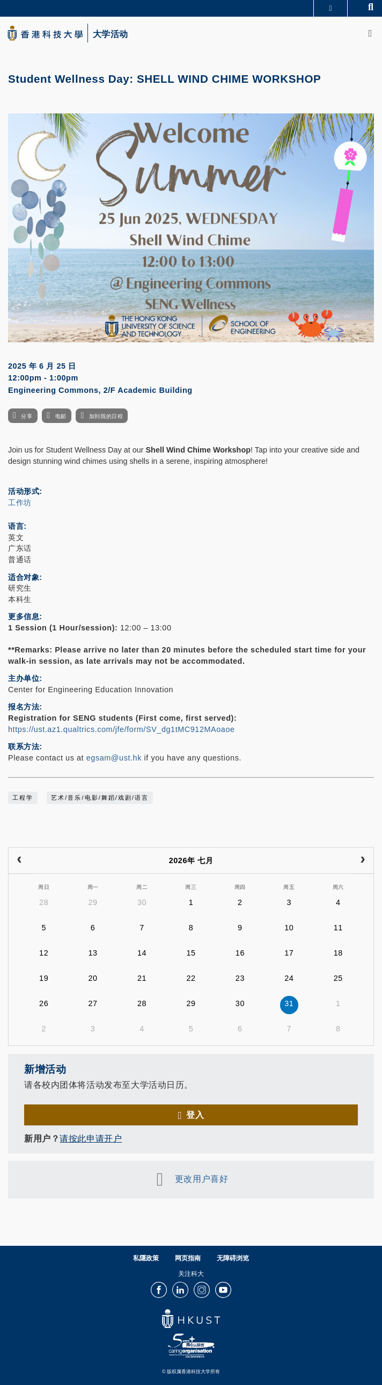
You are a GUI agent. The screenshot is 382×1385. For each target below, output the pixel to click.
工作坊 (20, 502)
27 (93, 1003)
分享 (26, 416)
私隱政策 (146, 1258)
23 (240, 978)
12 (43, 953)
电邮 (61, 416)
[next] (362, 860)
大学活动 (110, 34)
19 (43, 978)
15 (190, 953)
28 (43, 902)
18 (338, 953)
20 (93, 978)
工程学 (22, 797)
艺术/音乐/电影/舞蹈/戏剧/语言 (100, 797)
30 (141, 902)
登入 (195, 1115)
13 (93, 953)
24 (288, 978)
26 (43, 1003)
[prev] (19, 860)
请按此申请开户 (91, 1138)
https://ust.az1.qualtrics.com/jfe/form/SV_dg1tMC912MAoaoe (121, 729)
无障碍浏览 (233, 1258)
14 (141, 953)
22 (190, 978)
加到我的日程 (106, 416)
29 (93, 902)
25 (338, 978)
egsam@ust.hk (114, 758)
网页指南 (188, 1258)
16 (240, 953)
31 (288, 1003)
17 (288, 953)
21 (141, 978)
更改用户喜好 (201, 1178)
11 (338, 927)
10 (288, 927)
